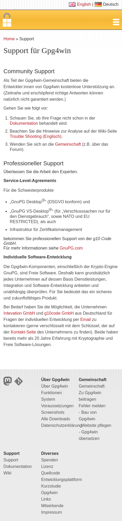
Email (85, 319)
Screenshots (53, 412)
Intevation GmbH (19, 313)
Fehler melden (92, 406)
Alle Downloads (55, 419)
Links (46, 499)
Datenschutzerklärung (61, 425)
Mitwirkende (52, 505)
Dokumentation (24, 123)
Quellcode (50, 473)
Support (10, 460)
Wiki (7, 473)
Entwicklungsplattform (61, 479)
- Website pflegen (95, 425)
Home (9, 39)
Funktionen (51, 392)
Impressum (51, 512)
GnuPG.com (71, 248)
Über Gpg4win (54, 386)
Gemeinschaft (68, 144)
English (84, 4)
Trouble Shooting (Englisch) (35, 136)
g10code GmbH (59, 313)
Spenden (49, 460)
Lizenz (47, 466)
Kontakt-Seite (23, 332)
